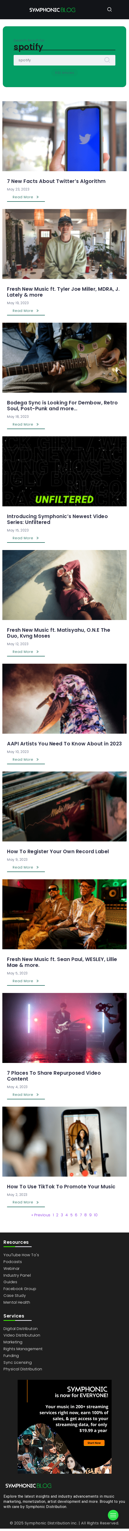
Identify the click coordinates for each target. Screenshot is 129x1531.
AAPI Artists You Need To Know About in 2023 (64, 743)
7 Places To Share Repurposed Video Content (54, 1076)
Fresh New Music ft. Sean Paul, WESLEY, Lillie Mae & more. (62, 962)
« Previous (41, 1215)
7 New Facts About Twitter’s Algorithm (56, 181)
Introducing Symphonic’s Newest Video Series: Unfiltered (57, 519)
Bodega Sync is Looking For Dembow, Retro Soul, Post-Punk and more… (62, 405)
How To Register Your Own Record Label (58, 851)
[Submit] (107, 60)
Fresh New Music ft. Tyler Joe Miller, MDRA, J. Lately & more (63, 292)
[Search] (64, 60)
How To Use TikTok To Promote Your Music (61, 1186)
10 (96, 1215)
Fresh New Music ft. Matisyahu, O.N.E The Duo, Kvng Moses (58, 633)
